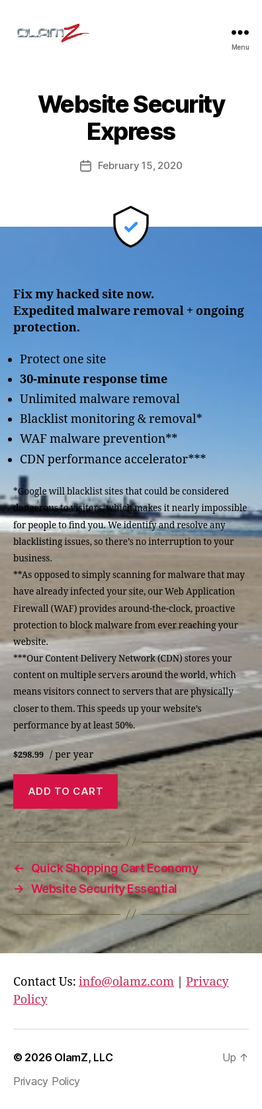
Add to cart (66, 791)
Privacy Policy (46, 1081)
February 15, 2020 (140, 165)
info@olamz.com (126, 982)
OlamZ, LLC (83, 1057)
